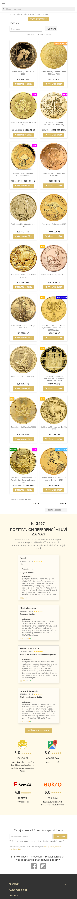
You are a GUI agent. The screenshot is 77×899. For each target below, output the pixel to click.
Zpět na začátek (56, 509)
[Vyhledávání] (38, 9)
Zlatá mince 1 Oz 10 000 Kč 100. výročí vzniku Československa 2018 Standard (54, 327)
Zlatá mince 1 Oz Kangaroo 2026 (54, 224)
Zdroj (23, 598)
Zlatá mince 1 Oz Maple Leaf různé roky (23, 123)
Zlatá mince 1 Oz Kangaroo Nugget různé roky (23, 174)
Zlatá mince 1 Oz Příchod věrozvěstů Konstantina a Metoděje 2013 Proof (54, 378)
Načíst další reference (38, 730)
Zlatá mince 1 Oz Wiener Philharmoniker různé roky (54, 123)
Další (63, 503)
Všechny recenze (38, 19)
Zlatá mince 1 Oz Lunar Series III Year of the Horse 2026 (54, 479)
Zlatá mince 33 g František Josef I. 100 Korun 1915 (54, 73)
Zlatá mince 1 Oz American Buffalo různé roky (23, 276)
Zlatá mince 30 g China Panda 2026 (23, 73)
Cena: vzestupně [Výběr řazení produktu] (25, 29)
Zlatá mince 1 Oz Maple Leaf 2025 (23, 427)
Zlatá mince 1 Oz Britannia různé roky (23, 225)
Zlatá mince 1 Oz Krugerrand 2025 (54, 275)
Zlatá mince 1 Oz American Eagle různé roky (23, 326)
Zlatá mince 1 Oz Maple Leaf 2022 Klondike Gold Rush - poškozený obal (23, 480)
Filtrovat (51, 29)
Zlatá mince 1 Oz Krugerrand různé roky (54, 174)
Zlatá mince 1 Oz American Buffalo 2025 (54, 428)
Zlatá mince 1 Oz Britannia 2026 (23, 376)
